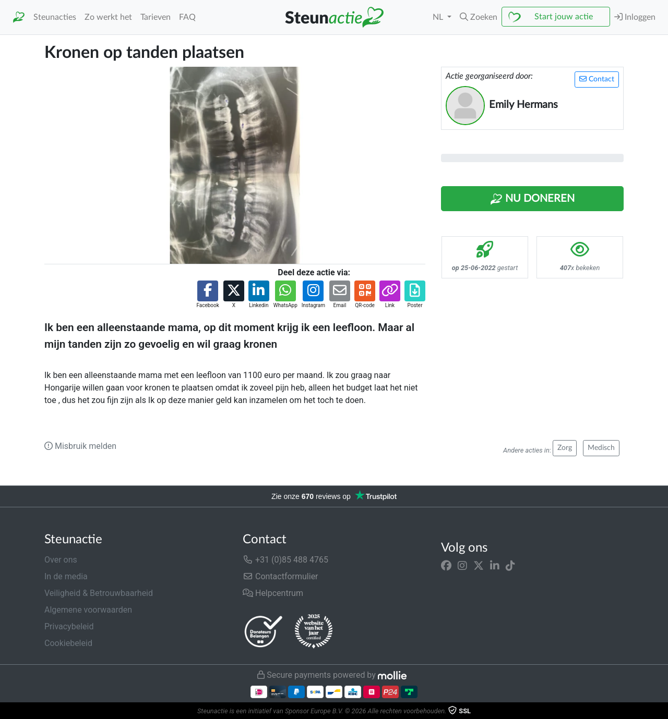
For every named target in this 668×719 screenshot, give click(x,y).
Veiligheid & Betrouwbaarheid (98, 593)
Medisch (601, 448)
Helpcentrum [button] (273, 593)
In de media (66, 576)
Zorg (564, 448)
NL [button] (439, 17)
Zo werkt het (108, 17)
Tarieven (155, 17)
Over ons (60, 560)
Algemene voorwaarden (88, 610)
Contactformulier (280, 576)
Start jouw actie (563, 17)
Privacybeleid (68, 626)
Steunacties (54, 17)
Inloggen (634, 17)
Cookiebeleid (68, 643)
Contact (596, 79)
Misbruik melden (80, 446)
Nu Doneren (532, 199)
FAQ (187, 17)
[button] (479, 17)
